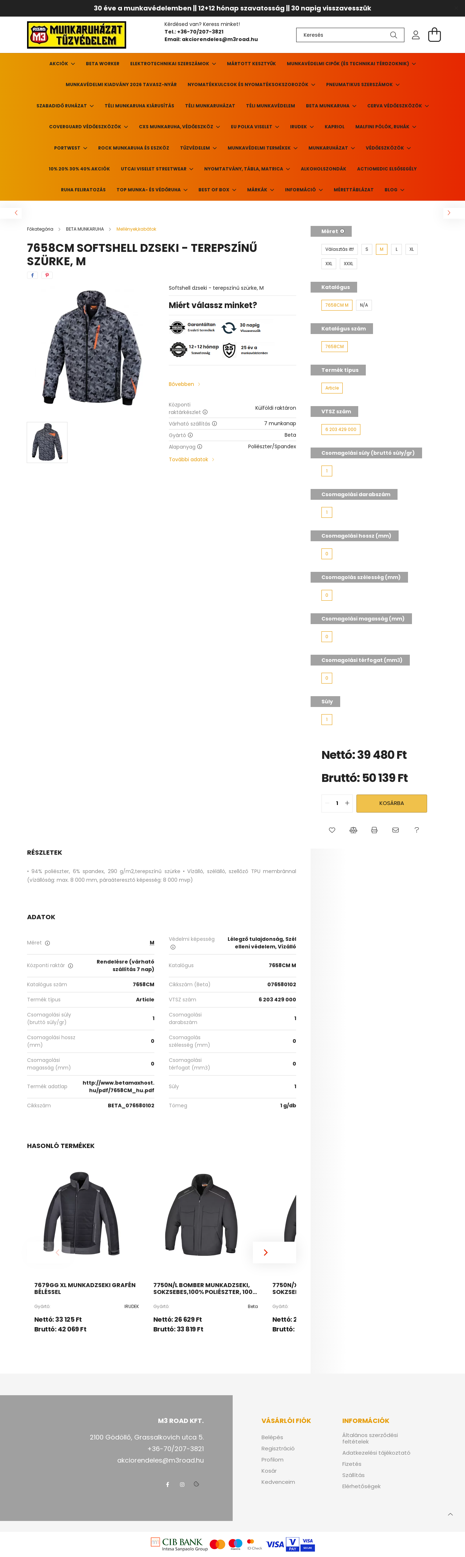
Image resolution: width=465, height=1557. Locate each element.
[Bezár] (456, 8)
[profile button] (416, 35)
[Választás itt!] (339, 249)
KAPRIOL (335, 127)
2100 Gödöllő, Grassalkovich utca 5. (147, 1437)
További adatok (188, 459)
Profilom (273, 1459)
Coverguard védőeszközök (85, 127)
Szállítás (353, 1475)
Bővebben (181, 384)
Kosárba (392, 803)
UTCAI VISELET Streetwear (154, 169)
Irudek (299, 127)
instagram (182, 1484)
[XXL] (328, 263)
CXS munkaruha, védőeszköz (176, 127)
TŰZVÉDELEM (195, 148)
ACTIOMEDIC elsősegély (387, 169)
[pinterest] (47, 275)
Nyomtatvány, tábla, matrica (244, 169)
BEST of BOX (214, 190)
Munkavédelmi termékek (260, 148)
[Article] (332, 388)
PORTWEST (68, 148)
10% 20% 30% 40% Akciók (79, 169)
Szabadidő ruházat (62, 106)
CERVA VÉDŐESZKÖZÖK (395, 106)
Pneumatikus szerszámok (360, 84)
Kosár (269, 1471)
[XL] (411, 249)
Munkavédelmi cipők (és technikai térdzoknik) (348, 64)
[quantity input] (337, 803)
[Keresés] (350, 35)
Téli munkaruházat (210, 106)
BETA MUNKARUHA (328, 106)
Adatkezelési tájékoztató (376, 1453)
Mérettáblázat (354, 190)
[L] (396, 249)
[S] (366, 249)
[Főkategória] (40, 229)
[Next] (274, 1252)
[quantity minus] (327, 803)
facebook (168, 1484)
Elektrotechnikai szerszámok (170, 64)
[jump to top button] (450, 1513)
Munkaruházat (328, 148)
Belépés (272, 1437)
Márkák (257, 190)
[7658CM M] (336, 305)
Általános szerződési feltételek (370, 1438)
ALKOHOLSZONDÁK (323, 169)
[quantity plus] (347, 803)
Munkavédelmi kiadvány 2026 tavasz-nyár (121, 84)
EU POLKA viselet (252, 127)
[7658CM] (334, 346)
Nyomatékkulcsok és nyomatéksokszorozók (249, 84)
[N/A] (364, 305)
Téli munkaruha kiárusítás (139, 106)
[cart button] (434, 34)
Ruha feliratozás (83, 190)
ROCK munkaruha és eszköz (133, 148)
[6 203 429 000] (340, 429)
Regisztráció (278, 1448)
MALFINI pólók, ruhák (383, 127)
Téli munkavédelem (270, 106)
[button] (332, 830)
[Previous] (48, 1252)
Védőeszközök (385, 148)
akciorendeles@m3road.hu (220, 39)
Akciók (59, 64)
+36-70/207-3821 (200, 31)
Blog (392, 190)
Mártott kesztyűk (251, 64)
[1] (326, 471)
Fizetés (351, 1464)
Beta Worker (102, 64)
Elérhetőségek (361, 1486)
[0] (326, 553)
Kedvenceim (278, 1482)
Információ (301, 190)
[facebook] (32, 275)
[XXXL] (348, 263)
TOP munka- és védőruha (149, 190)
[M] (381, 249)
